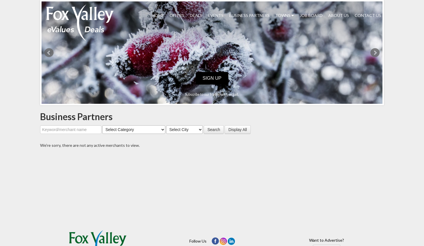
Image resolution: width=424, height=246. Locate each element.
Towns (284, 15)
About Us (338, 15)
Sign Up (212, 78)
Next (375, 52)
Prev (49, 52)
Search (213, 129)
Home (158, 15)
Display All (237, 129)
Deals (196, 15)
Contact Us (368, 15)
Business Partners (249, 15)
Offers (177, 15)
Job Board (311, 15)
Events (215, 15)
